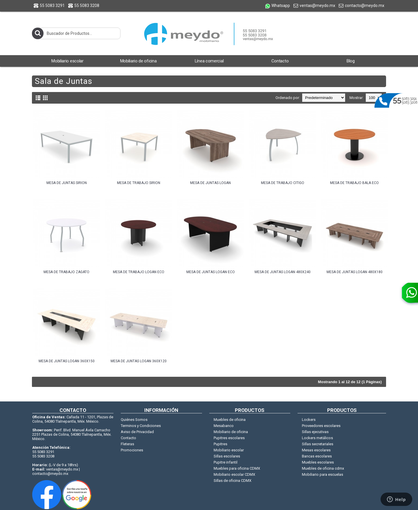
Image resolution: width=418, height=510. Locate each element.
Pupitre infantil (225, 462)
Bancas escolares (317, 456)
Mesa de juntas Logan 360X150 (67, 361)
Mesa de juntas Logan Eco (210, 272)
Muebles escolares (318, 462)
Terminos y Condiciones (141, 426)
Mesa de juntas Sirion (66, 183)
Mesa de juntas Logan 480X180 (355, 272)
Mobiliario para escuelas (322, 474)
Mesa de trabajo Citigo (282, 183)
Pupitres (220, 444)
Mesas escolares (316, 450)
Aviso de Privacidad (137, 432)
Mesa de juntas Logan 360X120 (139, 361)
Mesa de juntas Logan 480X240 (283, 272)
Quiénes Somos (134, 419)
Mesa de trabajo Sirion (138, 183)
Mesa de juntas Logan (210, 183)
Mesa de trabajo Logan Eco (138, 272)
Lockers (309, 419)
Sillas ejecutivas (315, 432)
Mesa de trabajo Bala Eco (354, 183)
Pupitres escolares (229, 438)
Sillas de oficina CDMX (232, 480)
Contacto (128, 438)
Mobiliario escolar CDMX (234, 474)
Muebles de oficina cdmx (323, 468)
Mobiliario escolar (229, 450)
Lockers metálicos (317, 438)
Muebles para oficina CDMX (237, 468)
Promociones (132, 450)
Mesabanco (224, 426)
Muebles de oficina (230, 419)
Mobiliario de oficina (231, 432)
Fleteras (127, 444)
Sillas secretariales (317, 444)
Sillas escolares (227, 456)
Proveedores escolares (321, 426)
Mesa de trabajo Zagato (66, 272)
